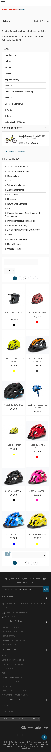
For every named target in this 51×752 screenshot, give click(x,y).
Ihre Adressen (8, 636)
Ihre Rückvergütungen (13, 632)
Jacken (8, 73)
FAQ (9, 208)
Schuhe (8, 98)
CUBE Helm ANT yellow (37, 534)
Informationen (11, 158)
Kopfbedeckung (12, 79)
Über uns (11, 199)
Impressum (12, 194)
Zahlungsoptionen (15, 190)
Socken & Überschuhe (14, 104)
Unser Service (14, 244)
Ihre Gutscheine (9, 645)
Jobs (9, 234)
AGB (9, 180)
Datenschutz (13, 176)
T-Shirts (8, 110)
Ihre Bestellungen (10, 627)
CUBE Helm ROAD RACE (13, 405)
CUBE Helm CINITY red (37, 313)
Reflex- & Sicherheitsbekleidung (19, 92)
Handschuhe (10, 55)
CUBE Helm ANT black (13, 491)
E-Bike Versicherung (17, 239)
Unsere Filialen (14, 249)
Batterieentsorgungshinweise (21, 221)
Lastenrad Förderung (17, 225)
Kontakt (6, 656)
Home (4, 10)
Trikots (8, 116)
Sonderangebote (12, 128)
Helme (8, 61)
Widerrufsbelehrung (16, 185)
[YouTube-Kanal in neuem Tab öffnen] (17, 734)
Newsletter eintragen (17, 204)
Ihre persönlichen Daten (13, 641)
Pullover (8, 86)
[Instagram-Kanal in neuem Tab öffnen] (33, 734)
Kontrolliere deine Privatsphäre (20, 718)
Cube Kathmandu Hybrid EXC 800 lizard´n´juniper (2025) (32, 137)
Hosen (8, 67)
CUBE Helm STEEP (14, 445)
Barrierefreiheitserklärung (15, 695)
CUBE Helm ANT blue (14, 534)
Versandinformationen (17, 166)
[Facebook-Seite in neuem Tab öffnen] (22, 734)
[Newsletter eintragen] (46, 589)
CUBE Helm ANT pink (37, 491)
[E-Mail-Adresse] (25, 589)
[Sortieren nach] (21, 262)
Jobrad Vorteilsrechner (18, 171)
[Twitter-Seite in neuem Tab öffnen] (28, 734)
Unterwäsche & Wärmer (15, 122)
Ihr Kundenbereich (12, 621)
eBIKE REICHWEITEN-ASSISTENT (23, 230)
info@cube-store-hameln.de (16, 612)
